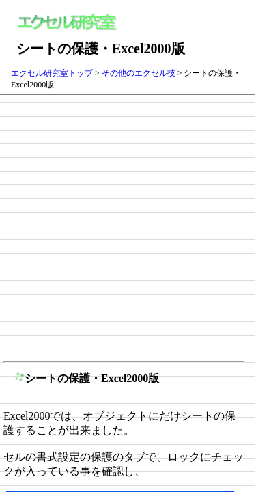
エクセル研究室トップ (52, 73)
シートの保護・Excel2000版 (92, 378)
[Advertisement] (128, 228)
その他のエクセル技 (138, 73)
